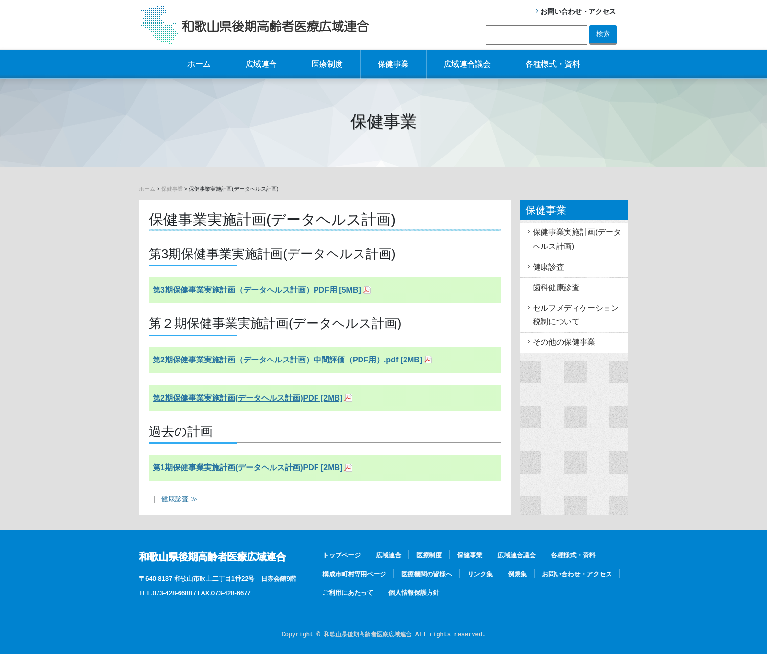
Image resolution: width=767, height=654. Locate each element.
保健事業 (393, 64)
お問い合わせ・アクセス (578, 11)
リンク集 (480, 574)
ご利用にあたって (347, 592)
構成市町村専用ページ (354, 574)
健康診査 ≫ (179, 499)
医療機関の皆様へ (426, 574)
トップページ (341, 555)
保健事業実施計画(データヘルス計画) (577, 239)
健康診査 (548, 267)
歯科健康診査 (556, 287)
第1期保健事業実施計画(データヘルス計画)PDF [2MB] (247, 467)
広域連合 (261, 64)
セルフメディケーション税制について (576, 315)
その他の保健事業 (564, 342)
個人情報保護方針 (413, 592)
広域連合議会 (467, 64)
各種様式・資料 (552, 64)
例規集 (517, 574)
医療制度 (327, 64)
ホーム (199, 64)
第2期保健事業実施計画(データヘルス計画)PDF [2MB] (247, 398)
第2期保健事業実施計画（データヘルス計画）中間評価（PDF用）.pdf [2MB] (287, 360)
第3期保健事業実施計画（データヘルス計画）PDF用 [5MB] (257, 290)
